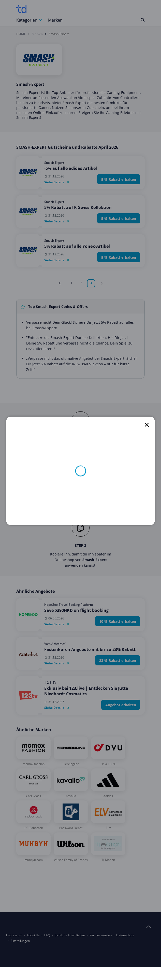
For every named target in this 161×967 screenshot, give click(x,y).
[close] (147, 425)
